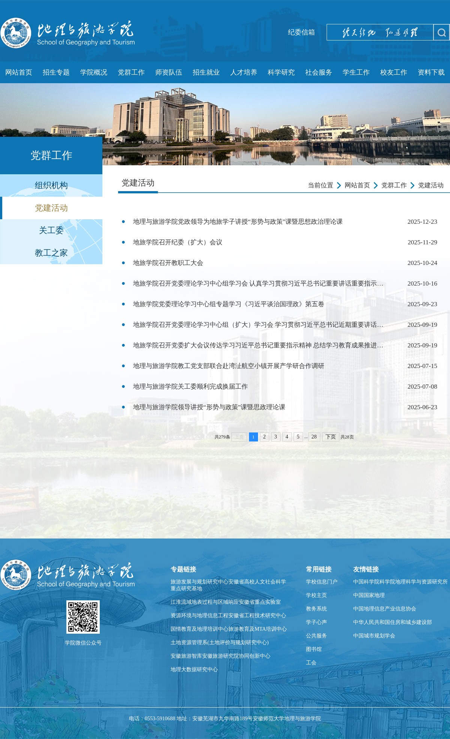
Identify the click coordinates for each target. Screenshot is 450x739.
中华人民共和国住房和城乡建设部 (392, 622)
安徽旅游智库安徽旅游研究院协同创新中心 (220, 656)
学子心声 (316, 622)
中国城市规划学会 (374, 636)
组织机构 (51, 185)
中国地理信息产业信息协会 (384, 609)
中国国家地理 (369, 595)
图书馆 (314, 649)
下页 (331, 437)
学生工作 (356, 72)
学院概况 (93, 72)
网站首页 (18, 72)
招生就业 (206, 72)
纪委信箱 (301, 32)
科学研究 (281, 72)
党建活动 (51, 207)
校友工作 (393, 72)
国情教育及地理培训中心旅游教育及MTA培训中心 (229, 629)
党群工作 (131, 72)
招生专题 (56, 72)
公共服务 (316, 636)
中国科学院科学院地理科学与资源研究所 (400, 582)
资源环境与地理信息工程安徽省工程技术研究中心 (228, 615)
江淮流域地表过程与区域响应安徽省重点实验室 (226, 602)
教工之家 (51, 252)
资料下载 (431, 72)
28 (314, 437)
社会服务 (318, 72)
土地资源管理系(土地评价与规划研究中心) (219, 642)
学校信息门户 (322, 582)
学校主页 (316, 595)
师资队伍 (168, 72)
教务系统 (316, 609)
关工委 (51, 230)
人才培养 (243, 72)
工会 (311, 663)
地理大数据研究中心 (194, 669)
